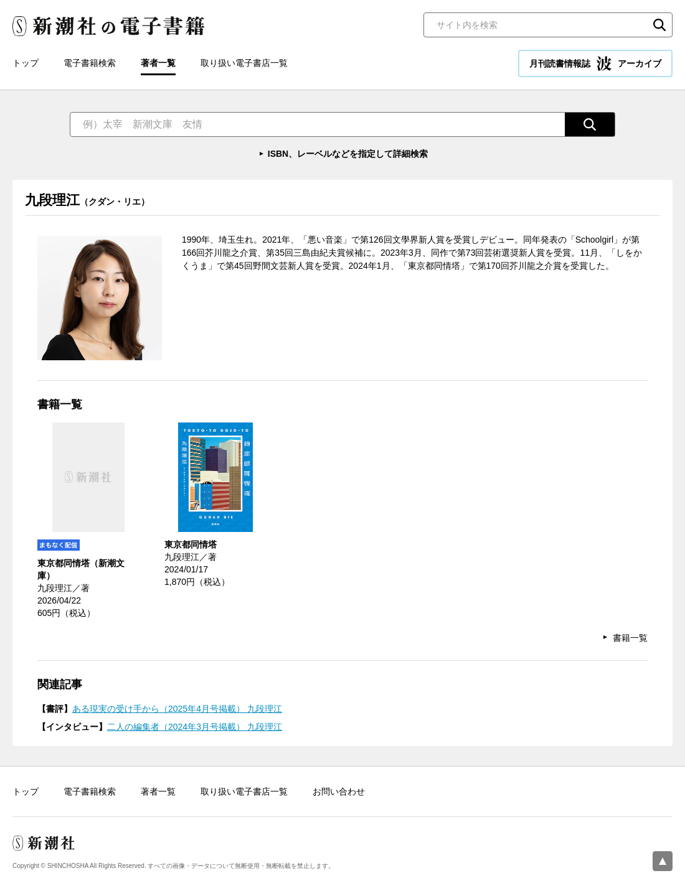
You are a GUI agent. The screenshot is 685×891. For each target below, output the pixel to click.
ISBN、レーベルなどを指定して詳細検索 (348, 154)
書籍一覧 (630, 638)
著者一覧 (158, 63)
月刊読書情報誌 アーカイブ (595, 63)
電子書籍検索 (90, 63)
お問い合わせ (339, 791)
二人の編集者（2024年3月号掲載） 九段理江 (194, 727)
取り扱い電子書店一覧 (244, 63)
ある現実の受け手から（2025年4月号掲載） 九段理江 (177, 709)
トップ (25, 63)
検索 (659, 25)
